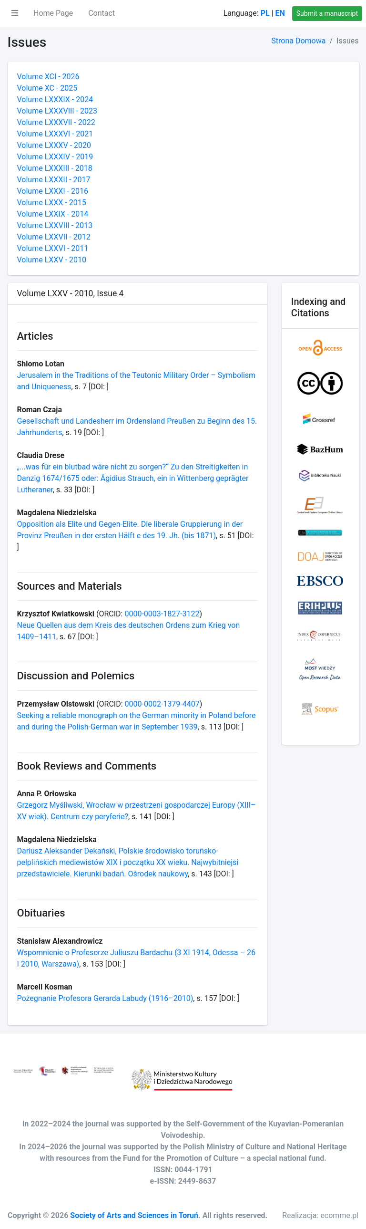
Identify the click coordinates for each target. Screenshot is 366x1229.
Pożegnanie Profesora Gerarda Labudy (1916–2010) (105, 998)
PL (265, 13)
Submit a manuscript (327, 13)
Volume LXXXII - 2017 (54, 179)
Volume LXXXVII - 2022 (56, 122)
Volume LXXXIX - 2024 (55, 99)
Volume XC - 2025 (47, 88)
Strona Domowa (298, 40)
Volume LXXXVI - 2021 (55, 133)
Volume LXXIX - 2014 (53, 214)
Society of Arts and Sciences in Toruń (134, 1215)
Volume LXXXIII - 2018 (54, 168)
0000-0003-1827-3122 (161, 613)
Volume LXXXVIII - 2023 (57, 110)
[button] (15, 13)
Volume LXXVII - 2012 (54, 236)
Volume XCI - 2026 (48, 76)
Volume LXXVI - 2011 (53, 248)
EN (280, 13)
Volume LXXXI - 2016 (53, 191)
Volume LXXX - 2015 (51, 202)
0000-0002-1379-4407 (162, 703)
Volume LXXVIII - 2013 (55, 225)
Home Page (53, 13)
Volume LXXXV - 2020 (54, 145)
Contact (101, 13)
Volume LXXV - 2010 (51, 259)
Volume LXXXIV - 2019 (55, 156)
